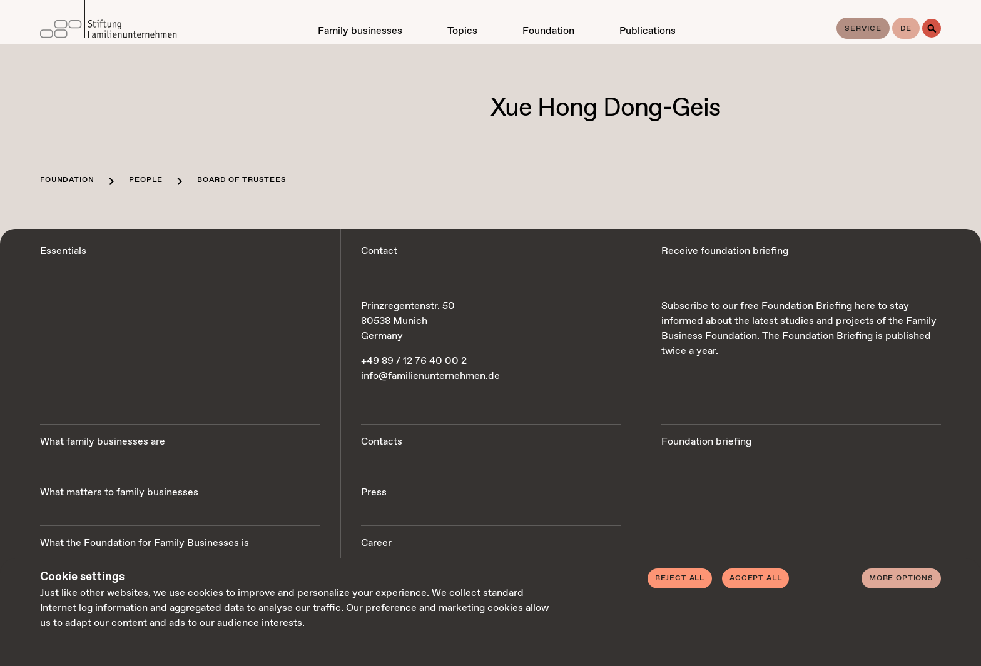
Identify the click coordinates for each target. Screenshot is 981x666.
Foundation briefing (706, 441)
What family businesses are (102, 441)
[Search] (931, 28)
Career (376, 543)
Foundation (67, 180)
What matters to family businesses (119, 492)
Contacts (381, 441)
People (145, 180)
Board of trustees (241, 180)
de (906, 29)
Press (374, 492)
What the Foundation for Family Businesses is (144, 543)
